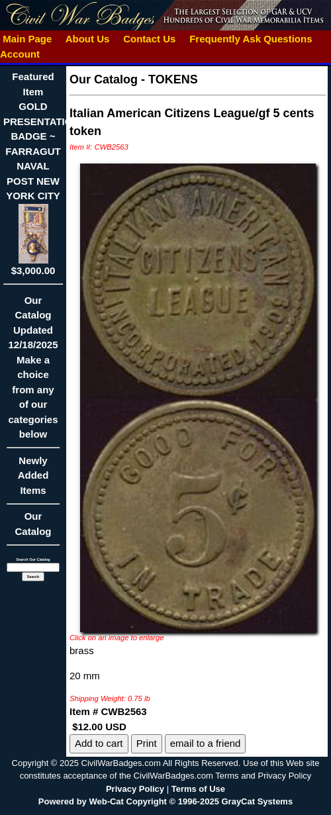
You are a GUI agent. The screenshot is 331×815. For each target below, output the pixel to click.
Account (20, 54)
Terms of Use (198, 789)
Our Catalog (33, 523)
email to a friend (205, 743)
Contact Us (149, 38)
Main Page (27, 38)
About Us (87, 38)
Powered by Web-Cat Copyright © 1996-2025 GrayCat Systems (165, 801)
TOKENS (173, 79)
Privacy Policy (135, 789)
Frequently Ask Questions (251, 38)
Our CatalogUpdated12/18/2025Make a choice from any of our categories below (33, 372)
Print (146, 743)
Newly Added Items (33, 479)
